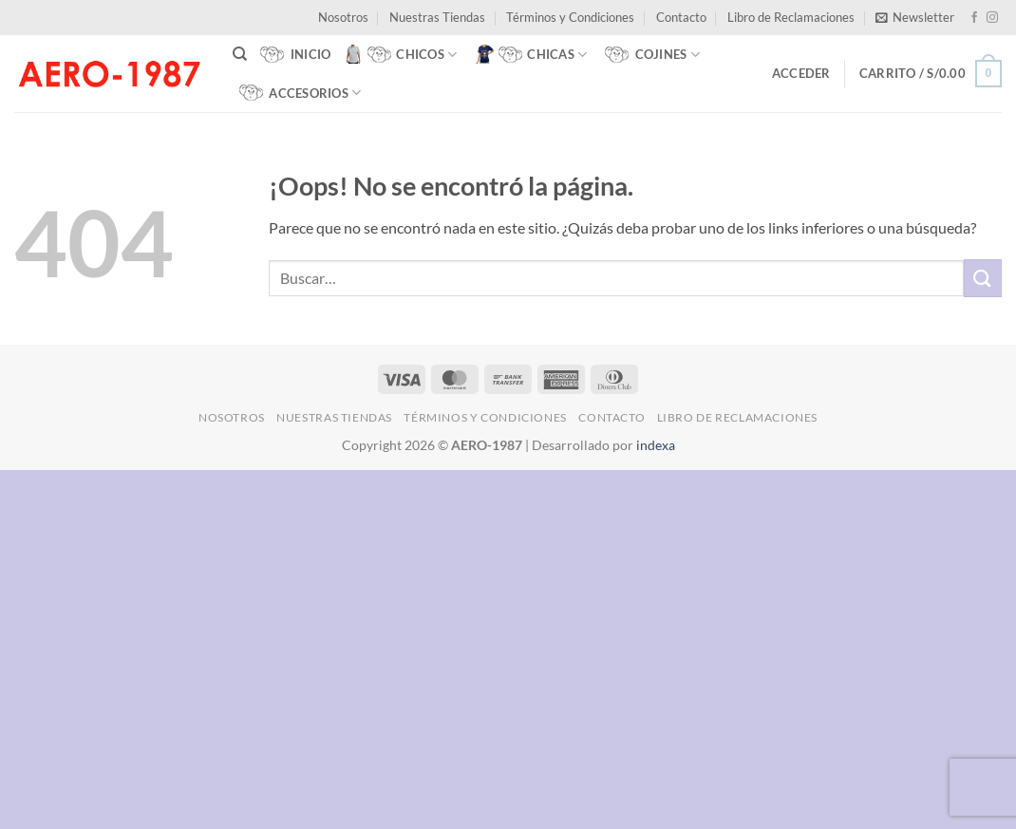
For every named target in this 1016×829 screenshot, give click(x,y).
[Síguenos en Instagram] (992, 18)
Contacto (681, 17)
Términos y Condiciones (570, 17)
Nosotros (343, 17)
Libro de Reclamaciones (791, 17)
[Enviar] (983, 277)
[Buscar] (240, 54)
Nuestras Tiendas (437, 17)
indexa (655, 445)
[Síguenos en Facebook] (974, 18)
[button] (914, 17)
